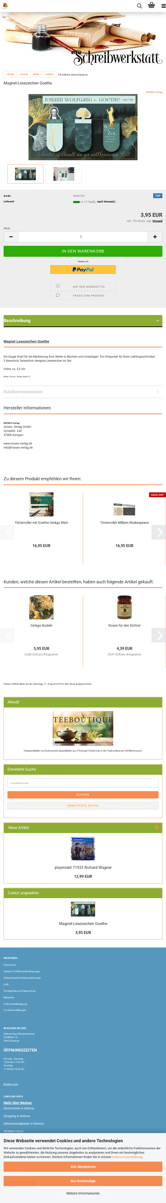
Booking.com (11, 1084)
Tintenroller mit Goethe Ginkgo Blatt (41, 523)
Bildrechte (9, 997)
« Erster (10, 74)
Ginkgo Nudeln (41, 625)
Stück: (7, 228)
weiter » (37, 74)
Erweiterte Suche (83, 805)
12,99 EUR (83, 876)
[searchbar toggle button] (139, 6)
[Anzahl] (83, 236)
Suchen (83, 795)
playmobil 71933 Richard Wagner (83, 867)
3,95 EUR (83, 932)
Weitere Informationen (83, 1193)
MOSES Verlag (154, 92)
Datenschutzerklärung (127, 1157)
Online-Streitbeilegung (15, 1004)
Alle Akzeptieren (83, 1167)
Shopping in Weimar (17, 1116)
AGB (6, 984)
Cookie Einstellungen (15, 1010)
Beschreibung (17, 320)
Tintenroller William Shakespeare (124, 523)
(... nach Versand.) (104, 201)
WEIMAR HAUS (13, 1131)
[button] (11, 236)
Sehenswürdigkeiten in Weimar (24, 1123)
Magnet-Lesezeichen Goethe (83, 923)
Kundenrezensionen (23, 391)
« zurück (23, 74)
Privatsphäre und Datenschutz (20, 991)
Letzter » (49, 74)
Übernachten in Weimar (19, 1108)
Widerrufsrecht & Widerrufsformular (22, 978)
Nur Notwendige (83, 1181)
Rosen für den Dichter (124, 625)
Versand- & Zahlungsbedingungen (22, 971)
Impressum (10, 964)
